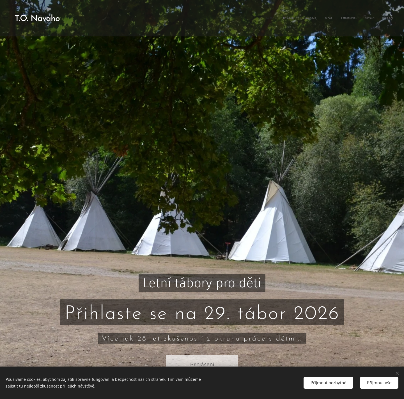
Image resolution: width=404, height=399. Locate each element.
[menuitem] (340, 18)
